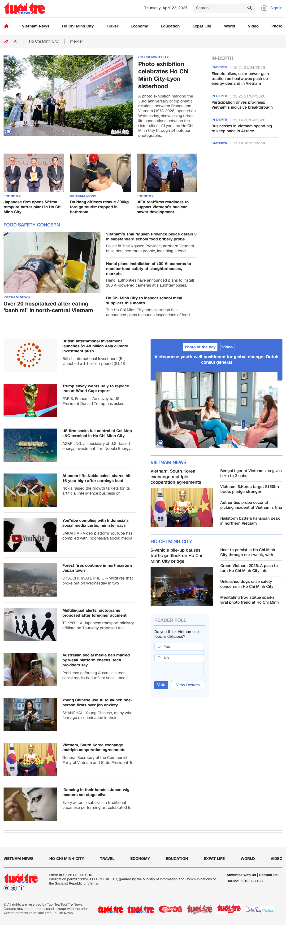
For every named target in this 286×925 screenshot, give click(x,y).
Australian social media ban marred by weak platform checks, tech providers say (96, 660)
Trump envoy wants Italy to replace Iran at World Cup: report (95, 389)
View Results (188, 685)
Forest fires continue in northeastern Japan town (97, 568)
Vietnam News (35, 26)
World (229, 26)
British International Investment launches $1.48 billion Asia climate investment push (95, 346)
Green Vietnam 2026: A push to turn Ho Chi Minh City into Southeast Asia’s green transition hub (250, 568)
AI (15, 41)
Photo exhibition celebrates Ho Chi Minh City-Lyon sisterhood (163, 75)
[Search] (224, 8)
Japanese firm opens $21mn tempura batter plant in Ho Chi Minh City (32, 207)
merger (76, 41)
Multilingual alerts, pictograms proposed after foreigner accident (94, 613)
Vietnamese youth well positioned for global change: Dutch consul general (216, 359)
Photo (277, 26)
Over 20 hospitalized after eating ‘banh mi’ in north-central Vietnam (48, 307)
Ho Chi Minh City (78, 26)
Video (253, 26)
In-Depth (222, 58)
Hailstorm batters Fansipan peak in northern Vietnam (250, 521)
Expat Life (202, 26)
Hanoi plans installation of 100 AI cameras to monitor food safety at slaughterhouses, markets (148, 268)
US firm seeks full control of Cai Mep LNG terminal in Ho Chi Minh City (97, 433)
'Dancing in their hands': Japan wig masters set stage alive (96, 792)
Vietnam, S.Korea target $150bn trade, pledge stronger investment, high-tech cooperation (249, 489)
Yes (167, 646)
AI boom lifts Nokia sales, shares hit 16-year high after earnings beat (96, 478)
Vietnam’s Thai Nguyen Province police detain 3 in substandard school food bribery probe (151, 237)
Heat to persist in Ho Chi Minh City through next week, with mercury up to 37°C (247, 553)
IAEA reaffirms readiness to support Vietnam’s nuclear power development (163, 207)
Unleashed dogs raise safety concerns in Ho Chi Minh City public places (246, 584)
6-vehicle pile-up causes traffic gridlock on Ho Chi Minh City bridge (176, 556)
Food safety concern (32, 225)
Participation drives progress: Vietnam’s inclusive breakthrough (242, 105)
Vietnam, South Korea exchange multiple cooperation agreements (94, 748)
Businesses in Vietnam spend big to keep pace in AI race (242, 129)
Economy (139, 26)
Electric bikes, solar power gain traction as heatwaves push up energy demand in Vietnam (240, 78)
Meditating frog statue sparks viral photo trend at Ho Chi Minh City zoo (249, 600)
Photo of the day (200, 347)
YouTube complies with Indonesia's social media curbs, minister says (95, 523)
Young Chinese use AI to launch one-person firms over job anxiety (97, 703)
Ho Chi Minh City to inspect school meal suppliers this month (144, 301)
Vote (161, 684)
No (166, 658)
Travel (112, 26)
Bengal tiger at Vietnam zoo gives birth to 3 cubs (251, 473)
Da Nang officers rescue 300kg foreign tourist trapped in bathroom (99, 207)
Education (170, 26)
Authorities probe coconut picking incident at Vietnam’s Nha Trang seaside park (251, 505)
